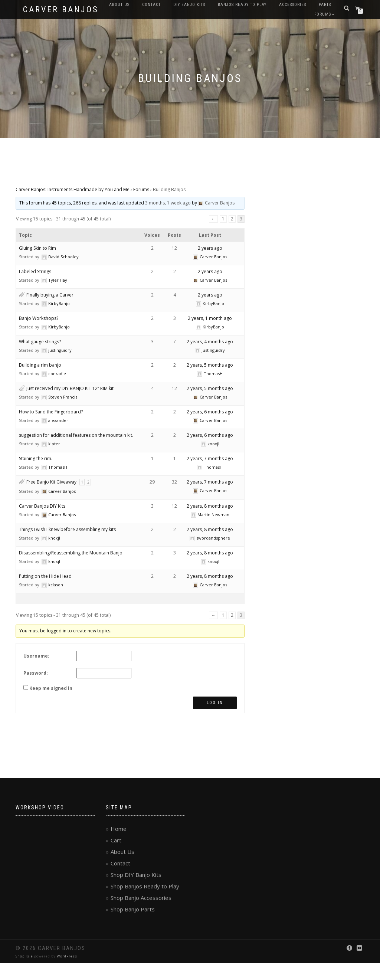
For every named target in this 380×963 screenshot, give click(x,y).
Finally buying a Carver (49, 295)
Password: (35, 673)
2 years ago (210, 248)
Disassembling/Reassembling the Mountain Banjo (70, 553)
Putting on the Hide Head (45, 576)
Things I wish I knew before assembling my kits (67, 529)
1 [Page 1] (223, 219)
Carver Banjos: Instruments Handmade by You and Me (73, 189)
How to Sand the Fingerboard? (51, 412)
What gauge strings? (40, 341)
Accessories (292, 4)
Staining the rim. (35, 458)
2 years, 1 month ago (210, 318)
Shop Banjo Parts (133, 909)
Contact (151, 4)
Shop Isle (24, 956)
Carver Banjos (61, 9)
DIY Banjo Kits (189, 4)
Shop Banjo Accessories (141, 897)
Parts (325, 4)
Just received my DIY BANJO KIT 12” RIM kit (70, 388)
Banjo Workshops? (38, 318)
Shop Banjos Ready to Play (145, 886)
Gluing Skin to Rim (37, 248)
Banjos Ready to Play (242, 4)
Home (119, 828)
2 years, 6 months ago (210, 412)
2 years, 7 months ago (210, 458)
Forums (322, 14)
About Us (119, 4)
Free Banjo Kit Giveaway (51, 482)
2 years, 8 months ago (210, 506)
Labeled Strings (35, 271)
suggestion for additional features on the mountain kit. (76, 435)
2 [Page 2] (232, 219)
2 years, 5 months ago (210, 365)
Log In (215, 702)
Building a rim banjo (40, 365)
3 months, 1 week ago (168, 203)
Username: (36, 656)
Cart (116, 840)
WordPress (67, 956)
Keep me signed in (50, 688)
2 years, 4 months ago (210, 341)
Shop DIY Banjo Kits (136, 874)
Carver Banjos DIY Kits (42, 506)
